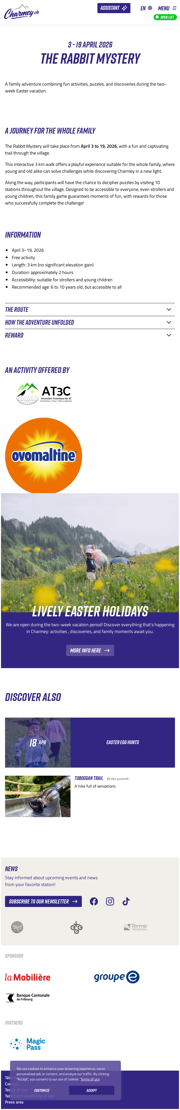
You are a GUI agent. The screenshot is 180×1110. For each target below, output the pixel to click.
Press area (14, 1102)
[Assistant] (113, 8)
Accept (92, 1090)
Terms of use (90, 1079)
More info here (90, 650)
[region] (65, 1080)
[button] (167, 8)
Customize (41, 1090)
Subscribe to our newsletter (43, 901)
